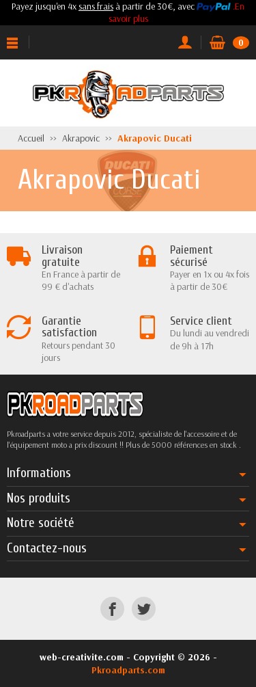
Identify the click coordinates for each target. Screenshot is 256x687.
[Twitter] (144, 609)
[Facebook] (112, 609)
